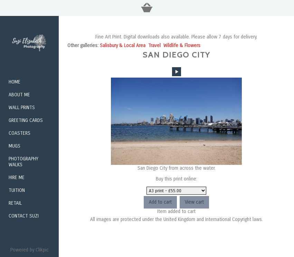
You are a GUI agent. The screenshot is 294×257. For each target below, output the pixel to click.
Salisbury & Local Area (122, 45)
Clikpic (42, 250)
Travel (154, 45)
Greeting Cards (26, 120)
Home (14, 82)
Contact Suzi (24, 216)
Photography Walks (23, 162)
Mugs (14, 146)
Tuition (17, 190)
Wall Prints (22, 107)
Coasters (19, 133)
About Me (19, 95)
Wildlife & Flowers (181, 45)
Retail (15, 203)
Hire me (17, 177)
